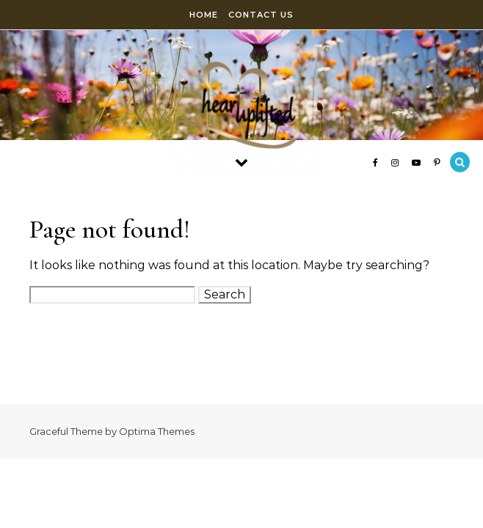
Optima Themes (157, 431)
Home (203, 15)
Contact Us (261, 15)
